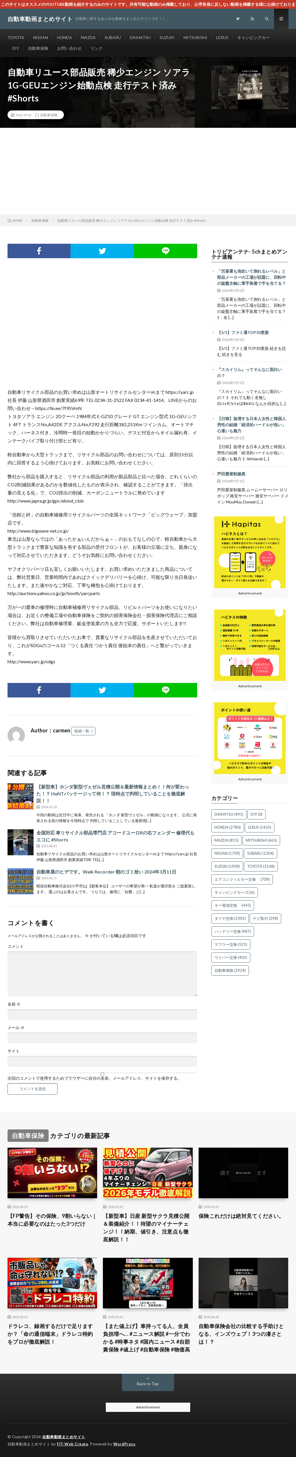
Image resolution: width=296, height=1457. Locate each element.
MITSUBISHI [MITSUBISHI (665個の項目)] (261, 840)
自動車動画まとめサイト (63, 1436)
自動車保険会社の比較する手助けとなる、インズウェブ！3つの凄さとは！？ (241, 1334)
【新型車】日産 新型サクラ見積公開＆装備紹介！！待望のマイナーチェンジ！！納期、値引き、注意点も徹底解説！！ (146, 1227)
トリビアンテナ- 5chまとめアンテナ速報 (249, 254)
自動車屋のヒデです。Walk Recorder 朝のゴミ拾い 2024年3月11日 (106, 871)
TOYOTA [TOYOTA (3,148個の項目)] (261, 866)
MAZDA (88, 37)
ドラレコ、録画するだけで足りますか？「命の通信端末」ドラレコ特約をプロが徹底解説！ (50, 1334)
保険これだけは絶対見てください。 (241, 1216)
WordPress (124, 1444)
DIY (15, 48)
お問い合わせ (69, 48)
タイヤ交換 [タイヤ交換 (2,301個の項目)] (230, 918)
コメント (16, 946)
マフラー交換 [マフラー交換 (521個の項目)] (230, 944)
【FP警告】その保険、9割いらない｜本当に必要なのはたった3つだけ (52, 1220)
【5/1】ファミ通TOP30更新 (243, 332)
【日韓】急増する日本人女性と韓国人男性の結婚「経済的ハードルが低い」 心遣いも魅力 (253, 424)
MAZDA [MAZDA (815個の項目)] (226, 840)
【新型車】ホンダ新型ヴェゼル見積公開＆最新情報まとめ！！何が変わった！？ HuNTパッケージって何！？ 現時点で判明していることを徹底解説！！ (112, 793)
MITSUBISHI (195, 37)
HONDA (64, 37)
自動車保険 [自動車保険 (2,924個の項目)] (230, 970)
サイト (14, 1051)
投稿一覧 (81, 731)
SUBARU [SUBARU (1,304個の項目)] (260, 853)
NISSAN (40, 37)
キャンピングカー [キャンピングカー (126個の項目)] (234, 892)
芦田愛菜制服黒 (231, 473)
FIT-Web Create (72, 1444)
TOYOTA (16, 37)
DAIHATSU (140, 37)
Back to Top (148, 1383)
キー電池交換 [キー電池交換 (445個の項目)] (232, 905)
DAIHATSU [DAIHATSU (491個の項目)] (228, 814)
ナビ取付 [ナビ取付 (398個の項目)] (265, 918)
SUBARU (113, 37)
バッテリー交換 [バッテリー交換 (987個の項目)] (232, 931)
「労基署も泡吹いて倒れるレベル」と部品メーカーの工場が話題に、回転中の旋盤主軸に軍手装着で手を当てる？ (251, 277)
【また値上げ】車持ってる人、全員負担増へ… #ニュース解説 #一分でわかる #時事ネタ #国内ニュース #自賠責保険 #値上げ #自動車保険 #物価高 (146, 1338)
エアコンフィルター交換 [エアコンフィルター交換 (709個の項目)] (242, 879)
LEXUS (222, 37)
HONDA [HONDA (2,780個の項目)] (227, 827)
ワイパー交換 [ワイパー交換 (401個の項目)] (230, 957)
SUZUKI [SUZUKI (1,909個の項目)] (227, 866)
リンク (96, 48)
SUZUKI (167, 37)
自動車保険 (38, 48)
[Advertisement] (148, 171)
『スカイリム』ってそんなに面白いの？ (249, 372)
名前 (14, 1004)
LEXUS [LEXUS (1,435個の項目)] (259, 827)
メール (16, 1028)
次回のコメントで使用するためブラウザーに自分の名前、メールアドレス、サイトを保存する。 (95, 1078)
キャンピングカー (253, 37)
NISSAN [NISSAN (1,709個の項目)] (227, 853)
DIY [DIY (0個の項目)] (256, 814)
